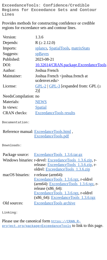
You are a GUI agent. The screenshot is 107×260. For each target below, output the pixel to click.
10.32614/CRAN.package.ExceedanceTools (70, 68)
